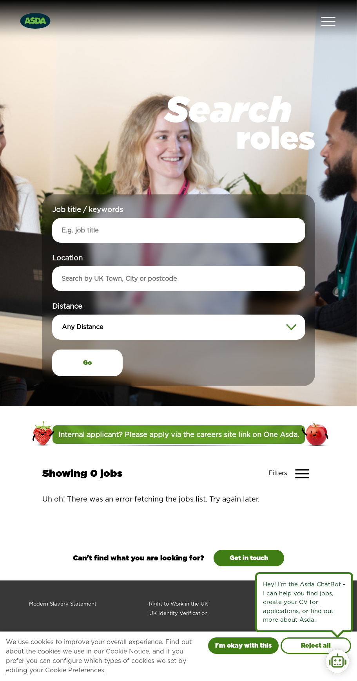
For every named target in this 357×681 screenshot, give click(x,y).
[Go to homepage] (35, 11)
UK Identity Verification (178, 595)
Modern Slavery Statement (62, 586)
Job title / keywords (87, 191)
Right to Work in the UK (178, 586)
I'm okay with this (243, 645)
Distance (67, 288)
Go (87, 344)
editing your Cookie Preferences (55, 670)
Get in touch (249, 540)
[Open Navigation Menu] (328, 12)
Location (67, 240)
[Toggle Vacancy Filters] (291, 455)
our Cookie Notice (121, 651)
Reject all (316, 645)
